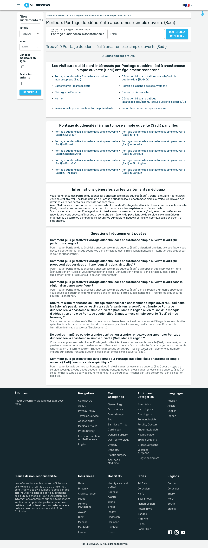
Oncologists (145, 414)
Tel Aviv (142, 483)
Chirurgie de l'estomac (68, 92)
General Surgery (118, 434)
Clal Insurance (87, 493)
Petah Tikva (145, 508)
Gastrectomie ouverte (135, 92)
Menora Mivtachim (84, 505)
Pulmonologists (147, 419)
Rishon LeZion (146, 503)
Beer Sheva (145, 498)
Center (172, 483)
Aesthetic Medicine (114, 461)
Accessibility (86, 421)
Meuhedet (84, 527)
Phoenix (83, 488)
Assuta (112, 496)
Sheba (112, 506)
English (172, 410)
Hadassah (114, 517)
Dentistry (113, 449)
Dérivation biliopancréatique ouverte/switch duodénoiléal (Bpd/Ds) (149, 78)
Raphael (113, 491)
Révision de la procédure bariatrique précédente (84, 108)
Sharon (172, 493)
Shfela (172, 508)
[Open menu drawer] (18, 5)
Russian (172, 400)
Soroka (112, 532)
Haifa (141, 493)
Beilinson (113, 522)
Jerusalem (144, 488)
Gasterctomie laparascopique (72, 85)
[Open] (38, 33)
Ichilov (112, 512)
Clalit (81, 517)
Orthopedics (115, 409)
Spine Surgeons (147, 439)
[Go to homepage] (37, 5)
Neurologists (145, 409)
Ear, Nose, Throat (118, 424)
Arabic (171, 405)
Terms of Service (88, 416)
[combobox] (77, 34)
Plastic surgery (117, 455)
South (171, 503)
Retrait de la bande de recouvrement (144, 85)
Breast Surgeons (148, 444)
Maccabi (83, 522)
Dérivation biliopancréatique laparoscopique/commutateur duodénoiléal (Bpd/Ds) (154, 100)
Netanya (143, 519)
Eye (110, 419)
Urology (112, 444)
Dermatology (116, 414)
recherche (63, 15)
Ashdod (142, 513)
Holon (141, 524)
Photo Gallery (86, 431)
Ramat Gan (144, 529)
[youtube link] (184, 533)
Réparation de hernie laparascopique (144, 108)
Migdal (82, 498)
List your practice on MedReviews (89, 438)
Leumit (82, 532)
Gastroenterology (118, 439)
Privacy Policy (86, 410)
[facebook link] (171, 533)
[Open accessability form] (202, 13)
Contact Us (85, 400)
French (172, 416)
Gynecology (115, 404)
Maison (51, 15)
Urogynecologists (148, 458)
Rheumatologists (148, 429)
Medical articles (87, 426)
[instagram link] (177, 533)
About (82, 405)
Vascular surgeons (143, 451)
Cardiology (114, 429)
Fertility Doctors (147, 424)
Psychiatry (144, 404)
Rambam (113, 527)
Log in (82, 444)
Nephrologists (146, 434)
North (171, 498)
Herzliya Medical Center (118, 485)
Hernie (59, 98)
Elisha (111, 501)
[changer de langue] (187, 5)
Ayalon (82, 512)
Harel (81, 483)
